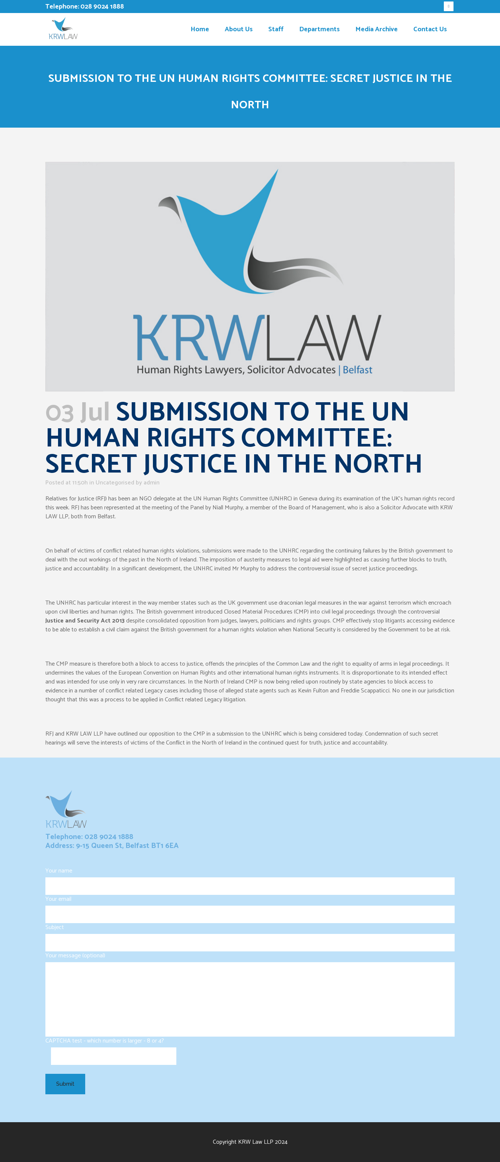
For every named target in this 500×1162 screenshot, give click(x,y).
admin (152, 483)
